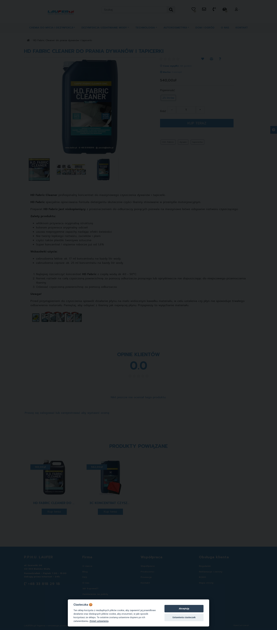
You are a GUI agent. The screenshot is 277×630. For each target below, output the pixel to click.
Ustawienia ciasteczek (184, 617)
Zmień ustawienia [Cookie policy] (99, 621)
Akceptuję (184, 608)
